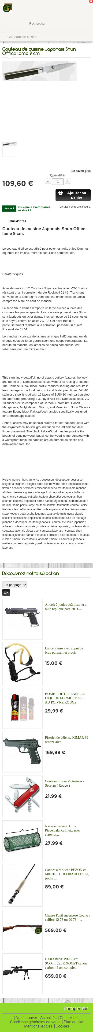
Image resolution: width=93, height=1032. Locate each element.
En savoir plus (81, 171)
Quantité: (58, 175)
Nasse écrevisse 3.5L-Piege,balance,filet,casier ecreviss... (62, 830)
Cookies (62, 1026)
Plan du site (73, 1022)
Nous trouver (26, 1018)
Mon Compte (72, 8)
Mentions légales (38, 1026)
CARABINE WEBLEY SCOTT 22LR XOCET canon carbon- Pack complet (66, 963)
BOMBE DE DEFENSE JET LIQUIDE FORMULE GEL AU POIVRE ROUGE (65, 698)
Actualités (48, 1018)
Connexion (69, 1018)
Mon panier (86, 8)
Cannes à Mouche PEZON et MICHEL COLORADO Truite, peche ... (67, 874)
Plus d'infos (17, 221)
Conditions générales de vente (35, 1022)
